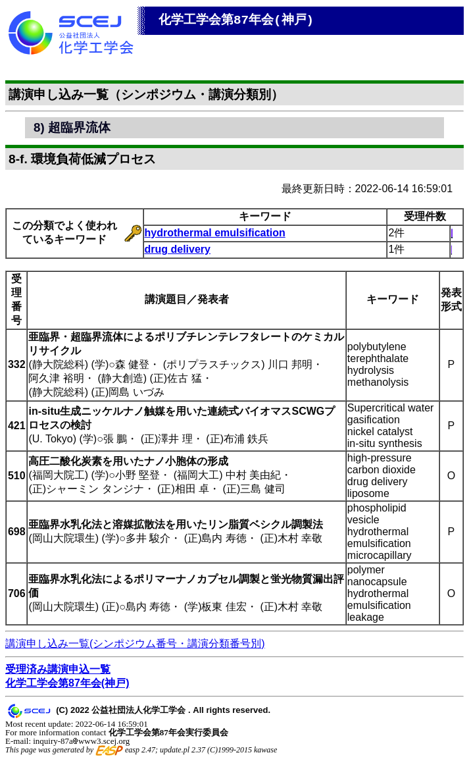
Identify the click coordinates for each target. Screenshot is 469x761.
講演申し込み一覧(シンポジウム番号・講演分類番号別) (135, 643)
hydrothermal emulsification (215, 232)
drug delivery (177, 249)
